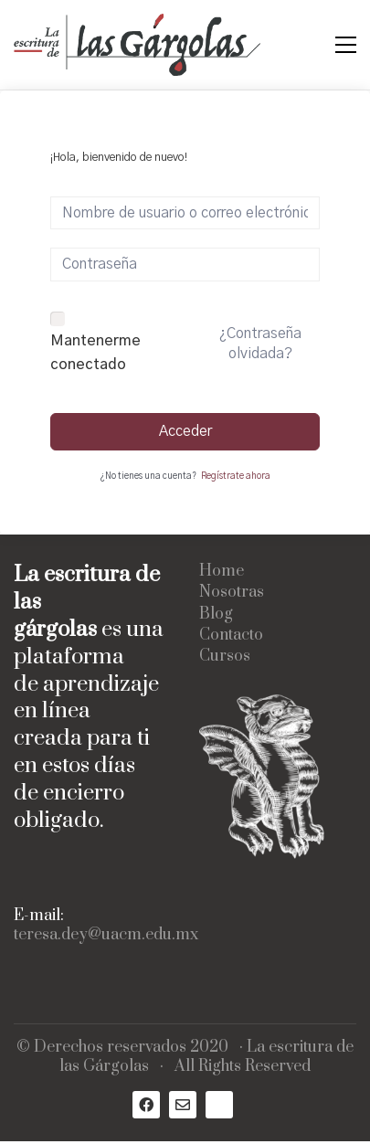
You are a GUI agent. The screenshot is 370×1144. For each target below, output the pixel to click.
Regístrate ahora (235, 476)
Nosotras (231, 592)
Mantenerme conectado (95, 353)
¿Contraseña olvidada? (260, 343)
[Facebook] (146, 1104)
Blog (216, 614)
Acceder (185, 431)
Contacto (231, 635)
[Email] (182, 1104)
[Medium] (219, 1104)
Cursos (224, 656)
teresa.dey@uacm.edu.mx (106, 935)
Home (221, 571)
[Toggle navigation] (345, 45)
